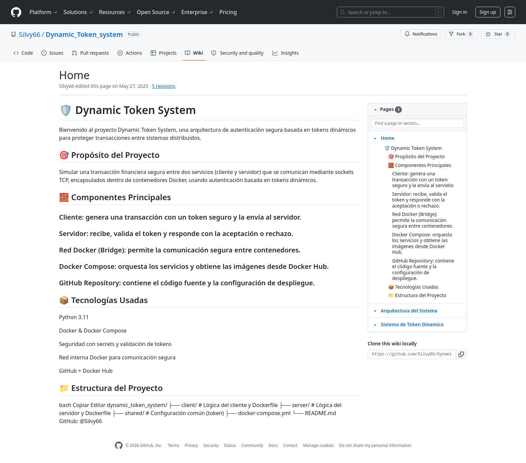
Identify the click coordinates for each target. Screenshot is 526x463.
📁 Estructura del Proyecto (417, 295)
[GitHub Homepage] (119, 445)
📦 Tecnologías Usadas (413, 287)
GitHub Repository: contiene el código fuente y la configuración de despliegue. (423, 269)
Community (252, 445)
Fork (461, 34)
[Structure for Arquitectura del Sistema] (375, 310)
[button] (461, 354)
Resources (115, 12)
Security (211, 445)
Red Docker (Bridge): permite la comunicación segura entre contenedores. (422, 220)
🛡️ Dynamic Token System (413, 148)
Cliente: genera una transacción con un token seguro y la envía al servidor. (423, 179)
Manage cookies (318, 445)
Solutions (78, 12)
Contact (290, 445)
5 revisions (163, 86)
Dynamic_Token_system (84, 34)
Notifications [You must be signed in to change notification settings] (421, 34)
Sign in (459, 12)
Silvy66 (30, 34)
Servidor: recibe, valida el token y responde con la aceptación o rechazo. (419, 200)
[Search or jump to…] (390, 12)
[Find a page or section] (417, 123)
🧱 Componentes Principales (419, 165)
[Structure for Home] (375, 137)
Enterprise (197, 12)
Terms (173, 445)
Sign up (488, 12)
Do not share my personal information (375, 445)
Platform (44, 12)
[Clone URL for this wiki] (412, 354)
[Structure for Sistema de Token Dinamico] (375, 324)
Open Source (156, 12)
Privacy (191, 445)
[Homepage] (16, 12)
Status (230, 445)
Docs (273, 445)
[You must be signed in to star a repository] (498, 34)
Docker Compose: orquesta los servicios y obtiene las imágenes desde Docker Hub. (422, 243)
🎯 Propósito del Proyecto (416, 156)
